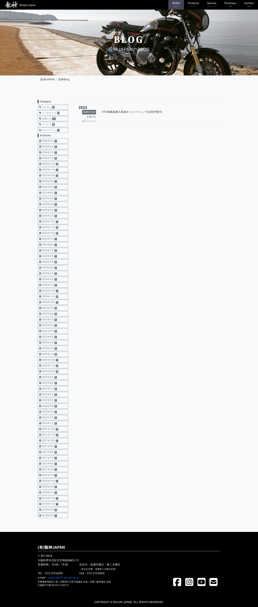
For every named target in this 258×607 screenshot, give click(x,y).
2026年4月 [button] (48, 146)
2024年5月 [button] (48, 262)
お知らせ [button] (47, 118)
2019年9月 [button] (48, 509)
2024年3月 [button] (48, 273)
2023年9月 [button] (48, 308)
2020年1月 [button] (48, 492)
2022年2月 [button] (48, 417)
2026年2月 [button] (48, 152)
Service (212, 4)
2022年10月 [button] (48, 371)
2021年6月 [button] (48, 463)
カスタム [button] (47, 107)
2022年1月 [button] (48, 423)
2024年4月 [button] (48, 267)
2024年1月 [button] (48, 285)
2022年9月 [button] (48, 377)
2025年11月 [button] (48, 169)
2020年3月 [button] (48, 486)
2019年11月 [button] (48, 504)
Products (193, 4)
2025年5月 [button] (48, 198)
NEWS (176, 4)
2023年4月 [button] (48, 336)
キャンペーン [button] (49, 130)
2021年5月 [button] (48, 469)
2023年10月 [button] (48, 302)
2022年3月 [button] (48, 411)
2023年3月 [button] (48, 342)
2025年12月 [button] (48, 164)
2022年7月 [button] (48, 388)
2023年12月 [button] (48, 290)
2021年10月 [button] (48, 440)
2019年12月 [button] (48, 498)
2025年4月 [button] (48, 204)
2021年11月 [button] (48, 434)
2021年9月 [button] (48, 446)
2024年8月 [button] (48, 244)
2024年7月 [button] (48, 250)
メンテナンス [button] (49, 112)
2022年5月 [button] (48, 400)
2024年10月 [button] (48, 233)
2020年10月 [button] (48, 481)
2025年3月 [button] (48, 210)
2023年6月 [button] (48, 325)
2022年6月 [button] (48, 394)
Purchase (230, 4)
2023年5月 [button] (48, 331)
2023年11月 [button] (48, 296)
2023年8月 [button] (48, 313)
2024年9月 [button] (48, 238)
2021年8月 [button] (48, 452)
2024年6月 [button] (48, 256)
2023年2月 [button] (48, 348)
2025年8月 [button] (48, 187)
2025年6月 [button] (48, 192)
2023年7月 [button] (48, 319)
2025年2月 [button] (48, 215)
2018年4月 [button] (48, 515)
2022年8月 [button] (48, 383)
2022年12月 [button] (48, 360)
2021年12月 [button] (48, 429)
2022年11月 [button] (48, 365)
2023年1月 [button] (48, 354)
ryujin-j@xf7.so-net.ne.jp (63, 577)
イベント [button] (47, 124)
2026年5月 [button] (48, 140)
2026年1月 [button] (48, 158)
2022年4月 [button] (48, 406)
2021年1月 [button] (48, 475)
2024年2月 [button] (48, 279)
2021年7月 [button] (48, 457)
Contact (249, 4)
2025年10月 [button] (48, 175)
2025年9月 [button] (48, 181)
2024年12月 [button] (48, 221)
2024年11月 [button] (48, 227)
